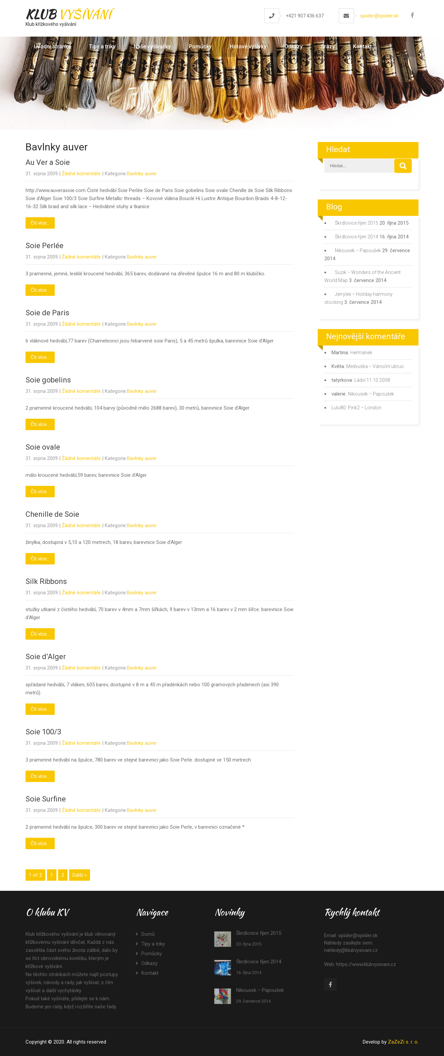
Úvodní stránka (52, 46)
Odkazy (293, 46)
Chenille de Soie (52, 514)
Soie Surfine (46, 799)
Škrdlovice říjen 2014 (356, 236)
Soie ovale (43, 447)
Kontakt (362, 46)
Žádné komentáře (81, 174)
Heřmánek (361, 352)
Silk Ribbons (46, 581)
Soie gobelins (48, 380)
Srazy (328, 46)
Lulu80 (338, 407)
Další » (80, 875)
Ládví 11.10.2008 (372, 380)
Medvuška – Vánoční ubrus (375, 366)
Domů (147, 934)
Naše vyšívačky (152, 46)
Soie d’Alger (46, 656)
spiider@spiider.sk (379, 15)
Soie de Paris (47, 313)
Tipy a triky (102, 46)
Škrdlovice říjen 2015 (356, 223)
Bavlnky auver (142, 174)
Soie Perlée (44, 245)
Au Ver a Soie (48, 162)
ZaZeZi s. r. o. (403, 1042)
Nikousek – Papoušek (358, 250)
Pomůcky (200, 46)
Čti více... (40, 223)
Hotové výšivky (248, 46)
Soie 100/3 (43, 732)
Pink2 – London (364, 407)
